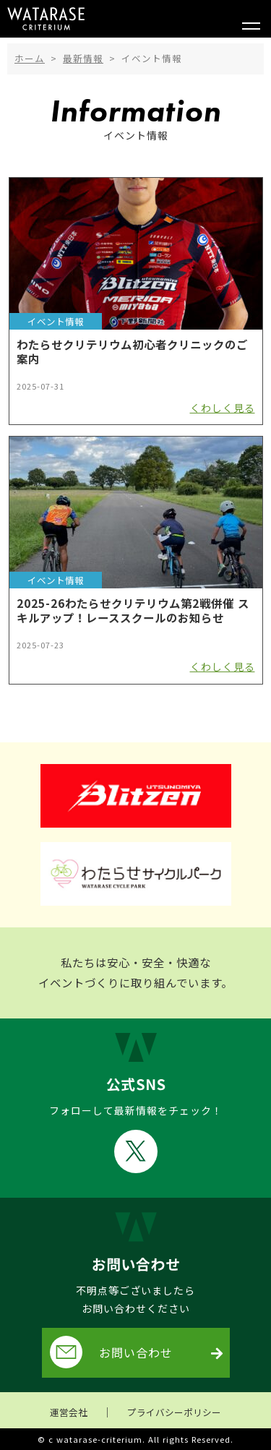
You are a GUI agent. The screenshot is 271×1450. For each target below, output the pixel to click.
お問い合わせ (111, 1352)
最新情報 (83, 58)
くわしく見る (222, 407)
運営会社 (68, 1412)
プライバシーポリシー (174, 1412)
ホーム (29, 58)
